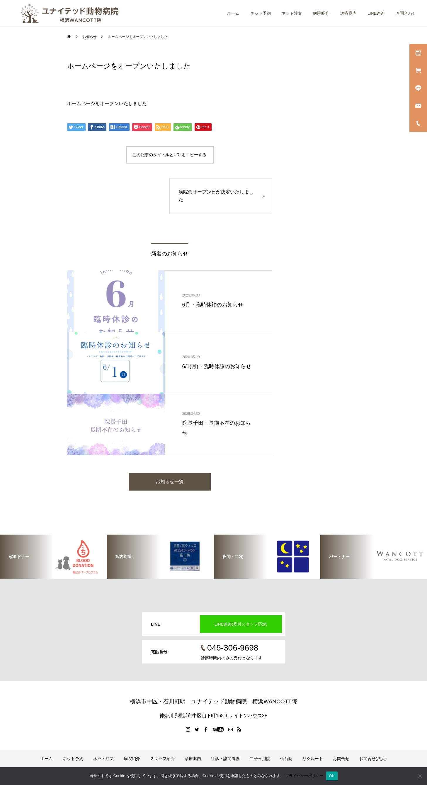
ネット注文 (292, 13)
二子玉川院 (260, 758)
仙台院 (286, 758)
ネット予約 (260, 13)
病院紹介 (321, 13)
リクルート (312, 758)
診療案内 (348, 13)
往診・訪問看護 (225, 758)
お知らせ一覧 (170, 481)
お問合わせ (406, 13)
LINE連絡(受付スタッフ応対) (241, 624)
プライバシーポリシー (304, 776)
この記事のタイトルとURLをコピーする (169, 154)
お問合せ (341, 758)
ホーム (233, 13)
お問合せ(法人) (373, 758)
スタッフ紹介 (162, 758)
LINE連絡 (376, 13)
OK (332, 776)
